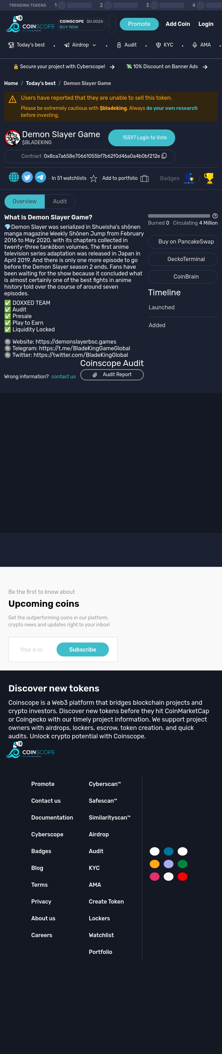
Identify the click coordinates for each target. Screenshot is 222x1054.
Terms (39, 884)
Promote (139, 24)
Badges (169, 178)
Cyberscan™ (105, 784)
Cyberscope (47, 834)
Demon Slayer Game (87, 83)
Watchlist (101, 935)
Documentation (52, 817)
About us (43, 918)
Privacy (41, 901)
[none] (82, 45)
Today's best (41, 83)
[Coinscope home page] (30, 24)
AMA (95, 884)
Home (11, 83)
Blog (37, 868)
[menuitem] (26, 45)
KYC (94, 868)
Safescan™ (103, 800)
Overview (25, 201)
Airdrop (99, 834)
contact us (64, 377)
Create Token (106, 901)
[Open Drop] (183, 220)
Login (206, 24)
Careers (41, 935)
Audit (60, 201)
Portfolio (100, 952)
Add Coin (178, 24)
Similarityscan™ (110, 817)
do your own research (172, 108)
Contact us (46, 800)
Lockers (99, 918)
